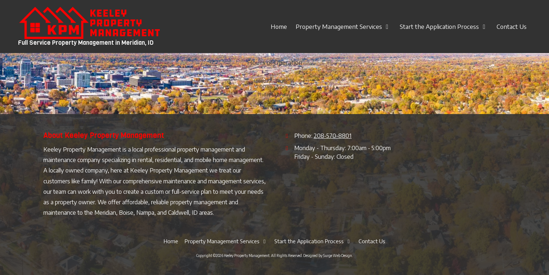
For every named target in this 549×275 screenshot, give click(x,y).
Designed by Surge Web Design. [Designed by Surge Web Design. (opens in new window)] (328, 255)
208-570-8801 (333, 135)
